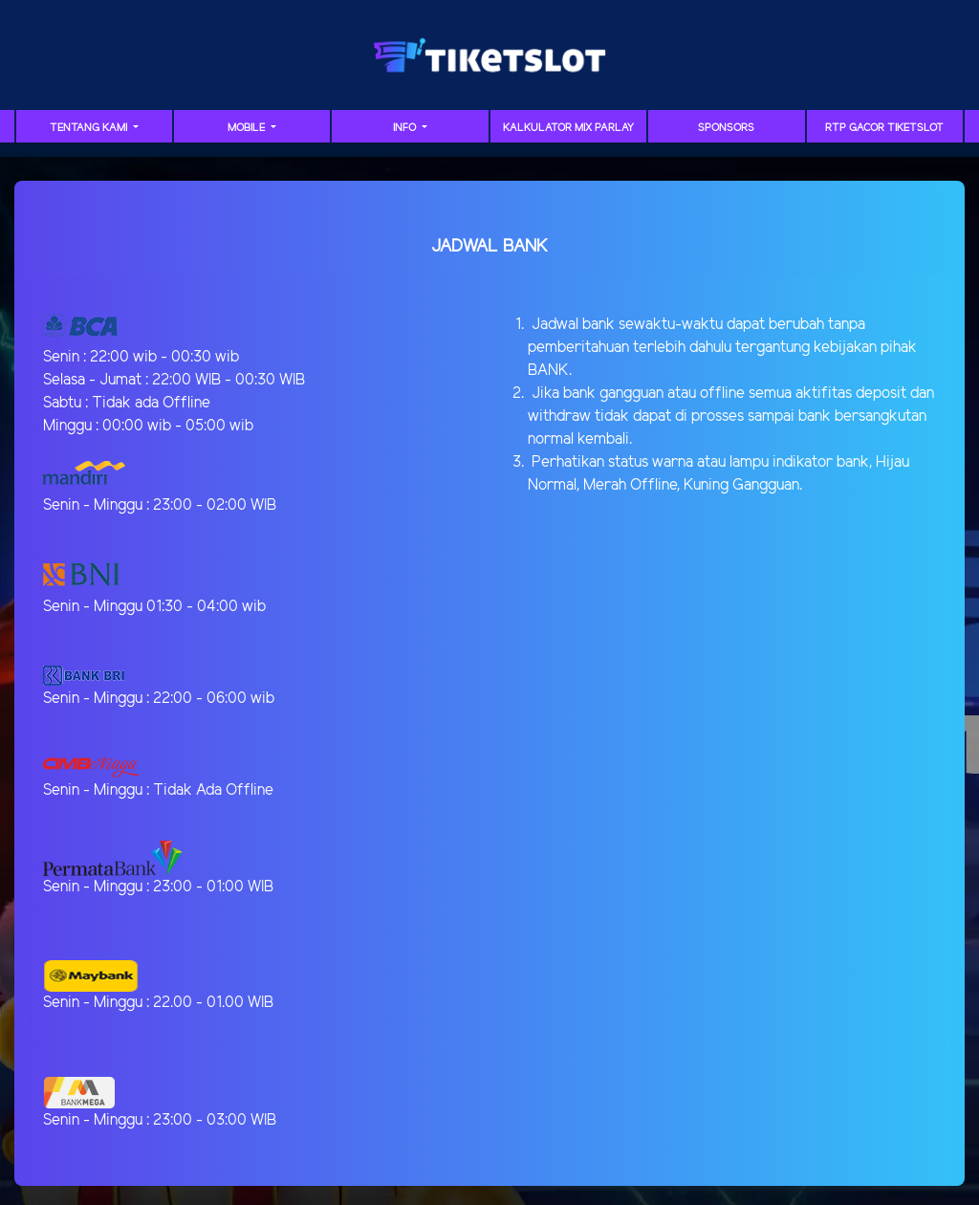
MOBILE (248, 128)
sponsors (726, 128)
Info (406, 128)
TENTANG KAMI (90, 128)
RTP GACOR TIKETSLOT (884, 128)
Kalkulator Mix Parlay (568, 128)
